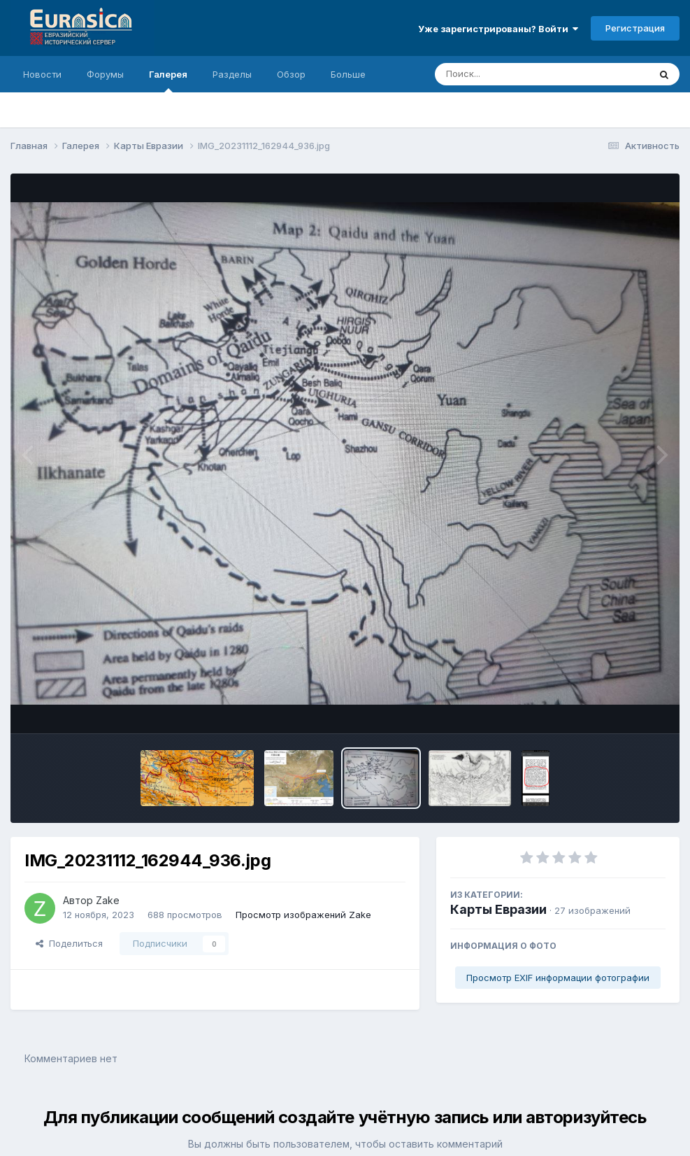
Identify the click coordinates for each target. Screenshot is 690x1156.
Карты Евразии (498, 909)
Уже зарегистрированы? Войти (498, 28)
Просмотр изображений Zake (303, 914)
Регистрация (635, 28)
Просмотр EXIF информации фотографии (557, 977)
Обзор (291, 74)
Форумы (105, 74)
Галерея (168, 80)
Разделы (232, 74)
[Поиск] (515, 74)
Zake (108, 900)
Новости (42, 74)
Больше (348, 74)
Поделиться (69, 943)
